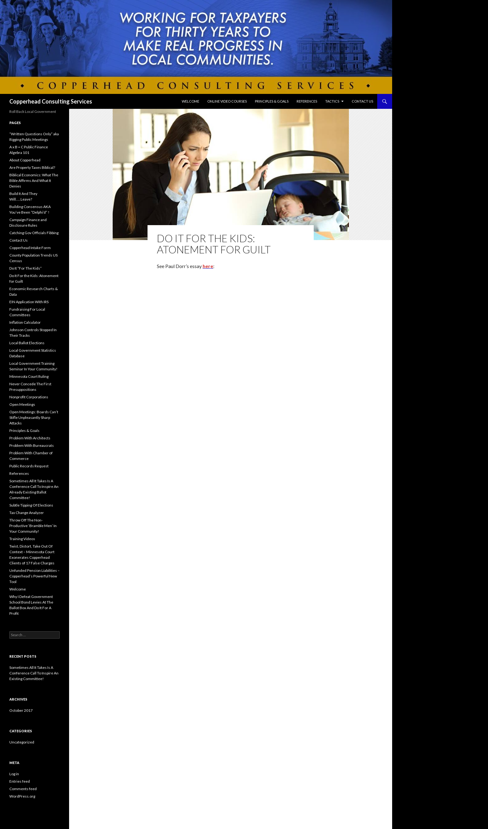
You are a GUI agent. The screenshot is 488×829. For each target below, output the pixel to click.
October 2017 (21, 710)
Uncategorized (21, 742)
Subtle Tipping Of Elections (31, 505)
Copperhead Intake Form (30, 247)
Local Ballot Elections (27, 342)
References (307, 101)
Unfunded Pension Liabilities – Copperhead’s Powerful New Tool (34, 576)
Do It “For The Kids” (25, 268)
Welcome (190, 101)
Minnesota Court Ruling (29, 376)
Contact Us (362, 101)
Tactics (332, 101)
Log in (14, 773)
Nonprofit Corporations (28, 397)
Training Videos (22, 538)
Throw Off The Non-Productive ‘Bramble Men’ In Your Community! (33, 526)
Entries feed (19, 781)
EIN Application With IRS (29, 301)
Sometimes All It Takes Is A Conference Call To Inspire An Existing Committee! (34, 673)
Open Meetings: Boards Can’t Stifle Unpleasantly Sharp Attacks (33, 417)
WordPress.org (22, 796)
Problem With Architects (29, 438)
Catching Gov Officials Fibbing (34, 232)
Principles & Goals (272, 101)
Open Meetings (22, 404)
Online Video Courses (227, 101)
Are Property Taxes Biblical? (32, 167)
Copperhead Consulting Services (50, 101)
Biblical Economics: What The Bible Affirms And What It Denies (33, 180)
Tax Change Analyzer (26, 512)
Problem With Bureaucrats (31, 445)
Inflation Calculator (25, 322)
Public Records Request (29, 466)
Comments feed (23, 788)
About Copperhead (24, 160)
